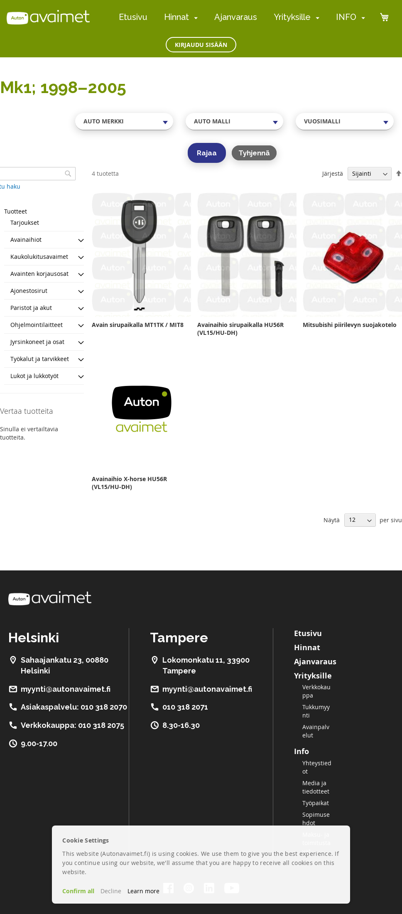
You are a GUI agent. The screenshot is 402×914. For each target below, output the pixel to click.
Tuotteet (15, 211)
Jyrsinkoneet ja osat (37, 342)
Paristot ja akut (31, 308)
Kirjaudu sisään (201, 45)
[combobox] (124, 121)
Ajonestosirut (28, 291)
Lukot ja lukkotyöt (34, 376)
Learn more (143, 891)
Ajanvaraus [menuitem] (235, 17)
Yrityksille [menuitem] (292, 17)
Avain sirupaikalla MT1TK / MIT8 (138, 325)
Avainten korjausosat (39, 274)
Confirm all (78, 891)
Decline (110, 891)
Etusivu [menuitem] (133, 17)
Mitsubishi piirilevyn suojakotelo (350, 325)
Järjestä (332, 173)
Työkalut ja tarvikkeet (39, 359)
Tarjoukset (24, 222)
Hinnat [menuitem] (176, 17)
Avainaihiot (26, 239)
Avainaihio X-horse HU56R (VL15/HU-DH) (129, 483)
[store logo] (48, 17)
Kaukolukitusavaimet (39, 256)
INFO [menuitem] (346, 17)
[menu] (242, 17)
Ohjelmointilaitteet (36, 325)
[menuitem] (194, 18)
